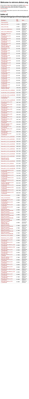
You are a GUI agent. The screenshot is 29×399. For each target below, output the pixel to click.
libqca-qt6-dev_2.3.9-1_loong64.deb (5, 56)
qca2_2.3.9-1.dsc (4, 26)
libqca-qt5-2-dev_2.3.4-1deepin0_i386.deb (6, 46)
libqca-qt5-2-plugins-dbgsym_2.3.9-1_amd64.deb (7, 233)
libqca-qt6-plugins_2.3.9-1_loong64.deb (6, 132)
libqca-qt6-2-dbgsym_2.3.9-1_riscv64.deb (7, 274)
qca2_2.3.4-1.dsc (4, 24)
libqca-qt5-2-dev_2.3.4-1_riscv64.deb (6, 39)
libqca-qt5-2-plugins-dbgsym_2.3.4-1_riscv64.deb (7, 217)
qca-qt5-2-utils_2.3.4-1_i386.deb (8, 90)
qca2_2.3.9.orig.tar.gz (5, 195)
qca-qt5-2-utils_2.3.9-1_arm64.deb (5, 71)
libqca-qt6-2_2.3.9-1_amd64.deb (8, 165)
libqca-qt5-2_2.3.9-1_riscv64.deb (8, 143)
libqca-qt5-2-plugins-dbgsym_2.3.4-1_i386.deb (6, 220)
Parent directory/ (4, 22)
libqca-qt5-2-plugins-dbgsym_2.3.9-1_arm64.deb (7, 228)
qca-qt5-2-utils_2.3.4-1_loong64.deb (5, 73)
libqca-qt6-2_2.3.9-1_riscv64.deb (8, 161)
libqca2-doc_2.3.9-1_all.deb (7, 235)
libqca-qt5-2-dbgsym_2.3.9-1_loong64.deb (7, 252)
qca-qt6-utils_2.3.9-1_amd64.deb (8, 99)
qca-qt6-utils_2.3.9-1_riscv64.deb (8, 95)
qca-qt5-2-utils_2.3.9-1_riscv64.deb (5, 75)
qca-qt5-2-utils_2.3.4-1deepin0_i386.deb (5, 88)
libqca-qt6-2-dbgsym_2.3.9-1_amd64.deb (7, 282)
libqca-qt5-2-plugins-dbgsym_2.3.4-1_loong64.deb (7, 212)
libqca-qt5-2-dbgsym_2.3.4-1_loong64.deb (7, 250)
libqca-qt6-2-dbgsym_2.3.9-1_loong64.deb (7, 277)
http (25, 5)
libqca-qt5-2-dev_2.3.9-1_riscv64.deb (6, 58)
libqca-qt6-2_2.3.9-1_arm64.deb (8, 156)
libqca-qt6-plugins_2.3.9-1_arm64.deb (6, 122)
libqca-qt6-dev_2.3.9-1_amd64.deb (5, 53)
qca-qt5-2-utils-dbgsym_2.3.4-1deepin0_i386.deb (7, 183)
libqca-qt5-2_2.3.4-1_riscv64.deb (8, 153)
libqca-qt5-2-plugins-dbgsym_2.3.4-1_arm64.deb (7, 226)
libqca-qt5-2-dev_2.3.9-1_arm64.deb (6, 66)
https (27, 5)
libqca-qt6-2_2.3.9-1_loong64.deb (8, 168)
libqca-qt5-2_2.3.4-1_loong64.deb (8, 141)
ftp (1, 6)
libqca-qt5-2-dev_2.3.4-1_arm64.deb (6, 36)
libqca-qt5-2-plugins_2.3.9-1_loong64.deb (6, 115)
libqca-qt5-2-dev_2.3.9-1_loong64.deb (6, 61)
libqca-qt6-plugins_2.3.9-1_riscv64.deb (6, 127)
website (4, 11)
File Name (3, 20)
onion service (7, 6)
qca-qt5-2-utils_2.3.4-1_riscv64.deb (5, 78)
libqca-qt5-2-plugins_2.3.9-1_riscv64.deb (6, 110)
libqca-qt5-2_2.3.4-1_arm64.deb (8, 136)
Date (23, 20)
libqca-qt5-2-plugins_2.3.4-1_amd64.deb (6, 117)
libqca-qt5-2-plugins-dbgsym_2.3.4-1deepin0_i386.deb (5, 222)
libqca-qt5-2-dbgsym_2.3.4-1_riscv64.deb (7, 243)
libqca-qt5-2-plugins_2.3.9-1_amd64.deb (6, 119)
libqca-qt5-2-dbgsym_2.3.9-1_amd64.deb (7, 267)
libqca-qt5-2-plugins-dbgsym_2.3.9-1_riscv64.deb (7, 210)
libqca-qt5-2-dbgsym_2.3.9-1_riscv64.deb (7, 240)
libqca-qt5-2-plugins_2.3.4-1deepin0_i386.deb (6, 124)
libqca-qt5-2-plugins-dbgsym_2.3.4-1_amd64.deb (7, 230)
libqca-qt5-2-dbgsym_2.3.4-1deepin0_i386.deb (7, 257)
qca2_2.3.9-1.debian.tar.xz (6, 31)
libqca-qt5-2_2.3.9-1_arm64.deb (8, 139)
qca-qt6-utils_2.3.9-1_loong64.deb (5, 97)
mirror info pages (4, 8)
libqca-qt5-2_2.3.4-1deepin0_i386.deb (5, 159)
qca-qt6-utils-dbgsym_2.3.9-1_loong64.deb (7, 202)
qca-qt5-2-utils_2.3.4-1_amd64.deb (5, 83)
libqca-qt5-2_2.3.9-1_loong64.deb (8, 151)
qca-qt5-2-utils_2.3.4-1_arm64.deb (5, 68)
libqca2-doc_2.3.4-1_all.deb (7, 237)
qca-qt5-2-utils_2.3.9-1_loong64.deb (5, 80)
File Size (17, 20)
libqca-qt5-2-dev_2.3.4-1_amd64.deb (6, 41)
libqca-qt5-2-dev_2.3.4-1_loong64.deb (6, 44)
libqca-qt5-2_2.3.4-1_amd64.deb (8, 148)
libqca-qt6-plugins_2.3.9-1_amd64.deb (6, 134)
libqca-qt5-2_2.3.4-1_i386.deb (7, 163)
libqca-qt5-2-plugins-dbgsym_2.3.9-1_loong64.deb (7, 215)
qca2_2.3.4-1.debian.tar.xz (6, 29)
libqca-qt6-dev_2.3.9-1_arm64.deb (5, 49)
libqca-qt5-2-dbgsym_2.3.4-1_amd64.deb (7, 265)
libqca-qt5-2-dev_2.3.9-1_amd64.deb (6, 63)
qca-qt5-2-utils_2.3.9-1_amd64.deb (5, 85)
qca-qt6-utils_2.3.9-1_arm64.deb (8, 92)
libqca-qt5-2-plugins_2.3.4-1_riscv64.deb (6, 112)
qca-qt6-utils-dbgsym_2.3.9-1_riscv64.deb (7, 200)
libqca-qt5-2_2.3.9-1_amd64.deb (8, 146)
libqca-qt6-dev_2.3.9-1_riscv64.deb (5, 51)
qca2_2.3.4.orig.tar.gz (5, 197)
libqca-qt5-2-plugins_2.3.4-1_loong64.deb (6, 107)
